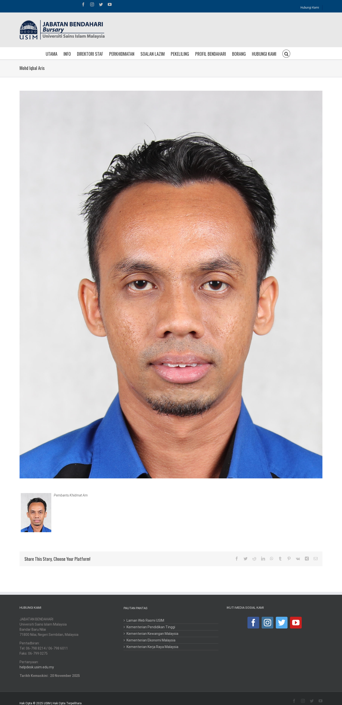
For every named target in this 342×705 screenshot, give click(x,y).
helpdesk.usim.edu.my (37, 667)
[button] (286, 53)
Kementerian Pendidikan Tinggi (151, 627)
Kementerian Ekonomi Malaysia (151, 640)
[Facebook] (253, 622)
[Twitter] (282, 622)
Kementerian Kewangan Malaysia (152, 634)
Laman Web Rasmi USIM (145, 620)
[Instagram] (267, 622)
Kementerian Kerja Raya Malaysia (152, 647)
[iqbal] (171, 284)
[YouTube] (296, 622)
